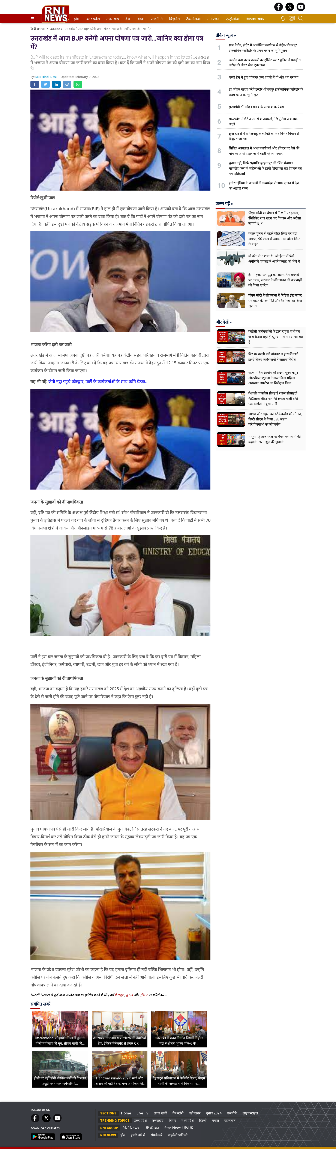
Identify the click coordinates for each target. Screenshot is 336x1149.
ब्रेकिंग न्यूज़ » (226, 35)
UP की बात (151, 1127)
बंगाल (215, 1120)
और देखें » (224, 322)
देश (127, 19)
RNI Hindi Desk (46, 77)
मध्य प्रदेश (187, 1120)
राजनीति (156, 19)
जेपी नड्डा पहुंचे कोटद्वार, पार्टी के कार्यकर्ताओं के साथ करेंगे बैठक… (98, 381)
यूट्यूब (130, 994)
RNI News (130, 1127)
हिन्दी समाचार (37, 28)
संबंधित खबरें (40, 1004)
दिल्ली (203, 1120)
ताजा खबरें (160, 1113)
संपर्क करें (156, 1135)
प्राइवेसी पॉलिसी (178, 1135)
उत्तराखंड (111, 19)
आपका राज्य (255, 19)
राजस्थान (230, 1120)
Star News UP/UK (178, 1127)
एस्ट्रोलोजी (232, 19)
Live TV (142, 1113)
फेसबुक (119, 994)
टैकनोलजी (192, 19)
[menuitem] (76, 18)
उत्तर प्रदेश (92, 19)
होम (76, 19)
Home (126, 1113)
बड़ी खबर (195, 1113)
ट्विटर (143, 994)
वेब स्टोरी (177, 1113)
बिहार (172, 1120)
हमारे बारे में (138, 1135)
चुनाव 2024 (213, 1113)
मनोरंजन (212, 19)
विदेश (140, 19)
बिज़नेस (173, 19)
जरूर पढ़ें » (224, 203)
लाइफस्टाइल (250, 1113)
